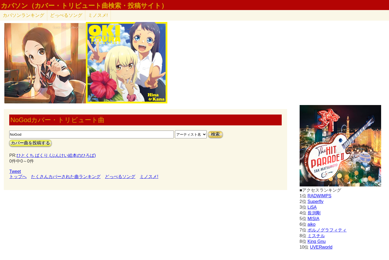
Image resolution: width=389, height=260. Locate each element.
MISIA (313, 218)
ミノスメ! (98, 15)
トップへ (18, 176)
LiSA (312, 207)
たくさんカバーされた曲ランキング (66, 176)
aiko (311, 224)
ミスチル (316, 235)
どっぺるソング (66, 15)
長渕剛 (314, 213)
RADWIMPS (319, 196)
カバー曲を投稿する (30, 143)
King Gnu (317, 241)
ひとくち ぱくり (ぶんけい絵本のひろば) (56, 155)
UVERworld (321, 247)
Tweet (15, 171)
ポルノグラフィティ (327, 230)
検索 (215, 134)
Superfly (316, 201)
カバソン (23, 15)
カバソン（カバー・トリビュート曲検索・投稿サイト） (84, 5)
